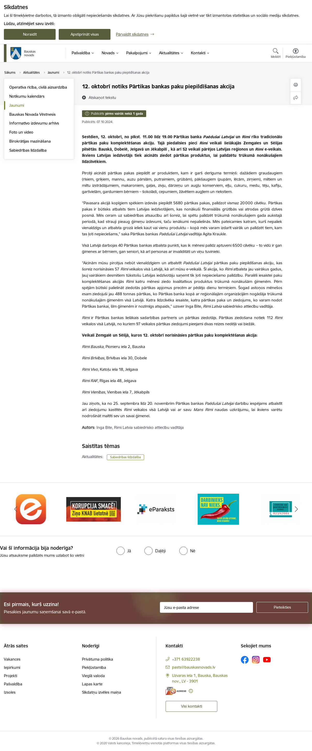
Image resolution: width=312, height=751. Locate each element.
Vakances (12, 659)
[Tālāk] (296, 509)
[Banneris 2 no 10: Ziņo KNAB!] (93, 508)
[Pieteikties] (282, 607)
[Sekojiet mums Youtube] (267, 659)
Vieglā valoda (93, 675)
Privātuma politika (97, 659)
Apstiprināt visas (85, 34)
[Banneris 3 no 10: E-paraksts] (156, 508)
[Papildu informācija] (191, 691)
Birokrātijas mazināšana (30, 141)
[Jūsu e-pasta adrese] (206, 607)
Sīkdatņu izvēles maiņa (101, 692)
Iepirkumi (12, 667)
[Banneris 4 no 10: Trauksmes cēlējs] (218, 508)
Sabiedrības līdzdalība (28, 150)
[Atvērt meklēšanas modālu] (275, 54)
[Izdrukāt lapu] (295, 85)
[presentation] (43, 573)
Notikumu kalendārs (26, 96)
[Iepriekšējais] (15, 509)
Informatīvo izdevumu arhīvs (34, 123)
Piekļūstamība (94, 667)
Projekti (10, 675)
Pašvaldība (13, 684)
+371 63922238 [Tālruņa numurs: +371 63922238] (186, 659)
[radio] (123, 551)
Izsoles (10, 692)
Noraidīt (30, 34)
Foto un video (21, 132)
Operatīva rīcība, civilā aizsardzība (38, 87)
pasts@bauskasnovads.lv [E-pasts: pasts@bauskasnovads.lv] (193, 667)
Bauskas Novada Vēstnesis (32, 114)
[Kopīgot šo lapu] (295, 97)
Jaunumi (16, 105)
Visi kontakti (191, 706)
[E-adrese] (176, 691)
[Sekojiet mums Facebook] (245, 660)
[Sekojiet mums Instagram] (256, 659)
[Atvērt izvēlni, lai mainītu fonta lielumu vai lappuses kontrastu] (295, 54)
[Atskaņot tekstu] (102, 97)
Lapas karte (92, 684)
